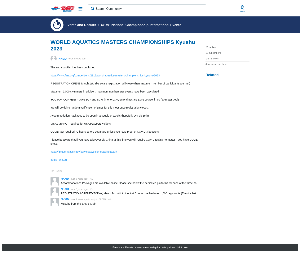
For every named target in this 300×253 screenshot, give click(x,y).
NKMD (63, 58)
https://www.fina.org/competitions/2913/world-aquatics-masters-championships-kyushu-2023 (105, 75)
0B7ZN (102, 199)
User (242, 8)
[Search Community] (147, 9)
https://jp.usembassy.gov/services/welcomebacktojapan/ (84, 151)
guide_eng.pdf (59, 159)
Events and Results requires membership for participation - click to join (150, 247)
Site (80, 9)
